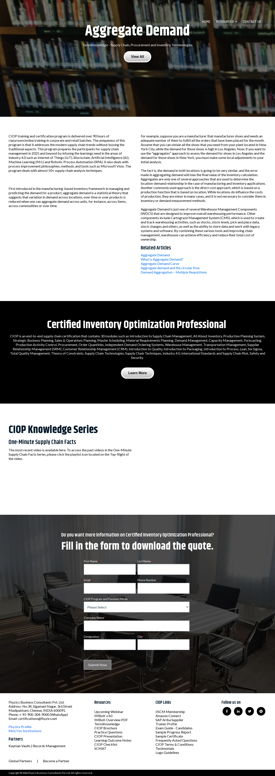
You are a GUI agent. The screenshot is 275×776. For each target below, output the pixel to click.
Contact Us (252, 21)
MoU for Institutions (25, 731)
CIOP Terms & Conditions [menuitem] (175, 744)
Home (206, 21)
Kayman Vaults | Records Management (37, 746)
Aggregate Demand (155, 255)
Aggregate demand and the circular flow (170, 268)
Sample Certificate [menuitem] (169, 736)
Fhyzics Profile (20, 727)
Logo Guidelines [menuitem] (167, 752)
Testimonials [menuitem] (165, 748)
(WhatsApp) (59, 714)
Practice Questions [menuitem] (108, 732)
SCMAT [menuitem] (100, 748)
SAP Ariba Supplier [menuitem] (169, 720)
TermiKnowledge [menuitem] (107, 724)
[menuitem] (208, 21)
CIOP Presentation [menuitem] (108, 736)
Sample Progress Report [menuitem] (173, 732)
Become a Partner (56, 761)
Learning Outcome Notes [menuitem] (112, 740)
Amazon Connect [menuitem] (168, 716)
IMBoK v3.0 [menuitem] (103, 716)
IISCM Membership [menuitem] (170, 712)
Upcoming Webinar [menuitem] (108, 712)
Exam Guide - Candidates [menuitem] (174, 728)
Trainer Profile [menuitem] (166, 724)
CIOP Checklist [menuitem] (105, 744)
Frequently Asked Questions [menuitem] (176, 740)
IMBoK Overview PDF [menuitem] (111, 720)
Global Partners (20, 761)
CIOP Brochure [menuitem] (105, 728)
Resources (225, 21)
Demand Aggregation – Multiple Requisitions (174, 272)
